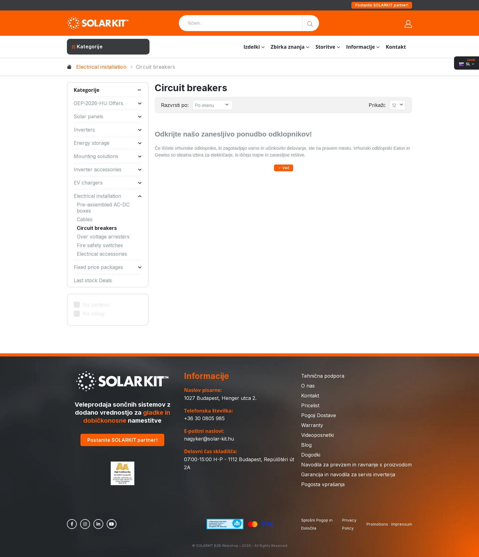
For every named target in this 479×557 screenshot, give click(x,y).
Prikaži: (377, 105)
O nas (308, 386)
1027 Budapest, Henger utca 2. (220, 398)
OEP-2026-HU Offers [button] (108, 103)
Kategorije (87, 46)
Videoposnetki (317, 435)
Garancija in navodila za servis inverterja (348, 474)
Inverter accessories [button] (108, 169)
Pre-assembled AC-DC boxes (103, 207)
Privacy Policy (349, 524)
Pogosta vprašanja (323, 484)
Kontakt (396, 47)
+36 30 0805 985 (204, 418)
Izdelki (252, 47)
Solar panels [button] (108, 116)
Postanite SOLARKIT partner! (381, 5)
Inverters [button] (108, 130)
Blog (306, 445)
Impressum (401, 524)
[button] (283, 168)
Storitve (325, 47)
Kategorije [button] (87, 90)
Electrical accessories (102, 254)
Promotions (377, 524)
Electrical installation (101, 67)
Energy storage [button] (108, 143)
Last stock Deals (93, 280)
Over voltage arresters (103, 237)
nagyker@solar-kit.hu (209, 439)
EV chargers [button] (108, 183)
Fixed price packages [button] (108, 267)
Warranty (312, 425)
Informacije (360, 47)
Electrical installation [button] (108, 196)
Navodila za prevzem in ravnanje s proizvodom (356, 464)
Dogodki (310, 455)
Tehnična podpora (322, 376)
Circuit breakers (97, 228)
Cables (84, 219)
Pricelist (310, 405)
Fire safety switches (100, 245)
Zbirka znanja (288, 47)
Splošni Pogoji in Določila (317, 524)
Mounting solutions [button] (108, 156)
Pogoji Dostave (318, 415)
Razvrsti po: (175, 105)
